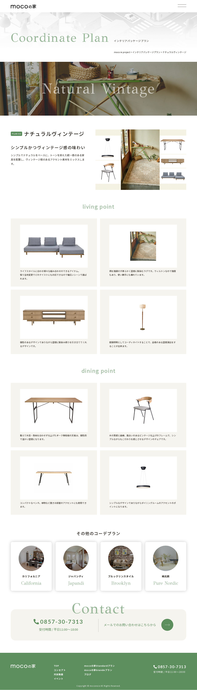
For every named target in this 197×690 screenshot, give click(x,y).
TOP (56, 665)
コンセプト (60, 670)
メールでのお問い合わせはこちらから (138, 625)
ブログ (87, 674)
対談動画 (58, 674)
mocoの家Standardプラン (99, 665)
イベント (58, 678)
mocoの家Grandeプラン (98, 670)
